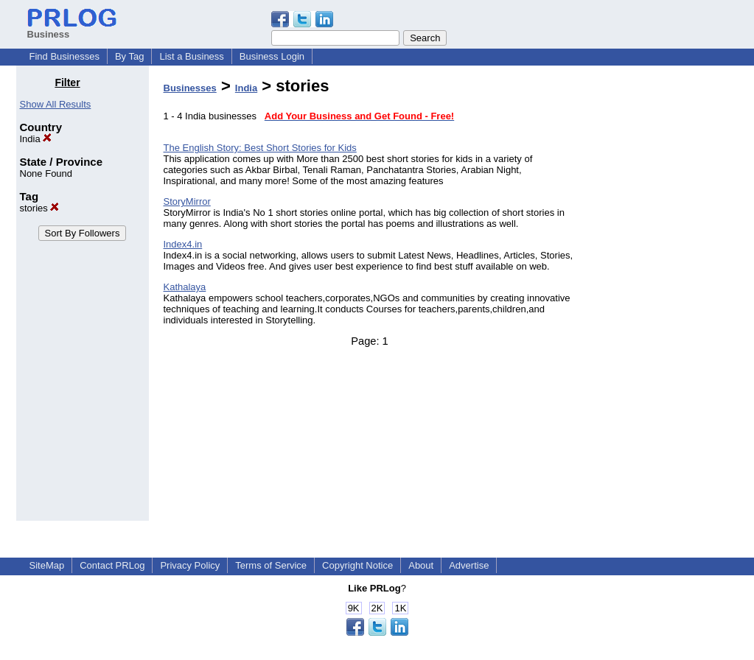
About (420, 565)
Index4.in (183, 244)
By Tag (129, 56)
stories (40, 208)
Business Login (272, 56)
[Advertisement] (663, 298)
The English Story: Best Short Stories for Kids (260, 147)
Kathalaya (185, 286)
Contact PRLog (112, 565)
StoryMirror (187, 201)
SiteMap (47, 565)
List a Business (191, 56)
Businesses (190, 88)
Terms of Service (271, 565)
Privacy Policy (190, 565)
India (36, 138)
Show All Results (55, 104)
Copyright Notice (357, 565)
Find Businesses (64, 56)
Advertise (469, 565)
